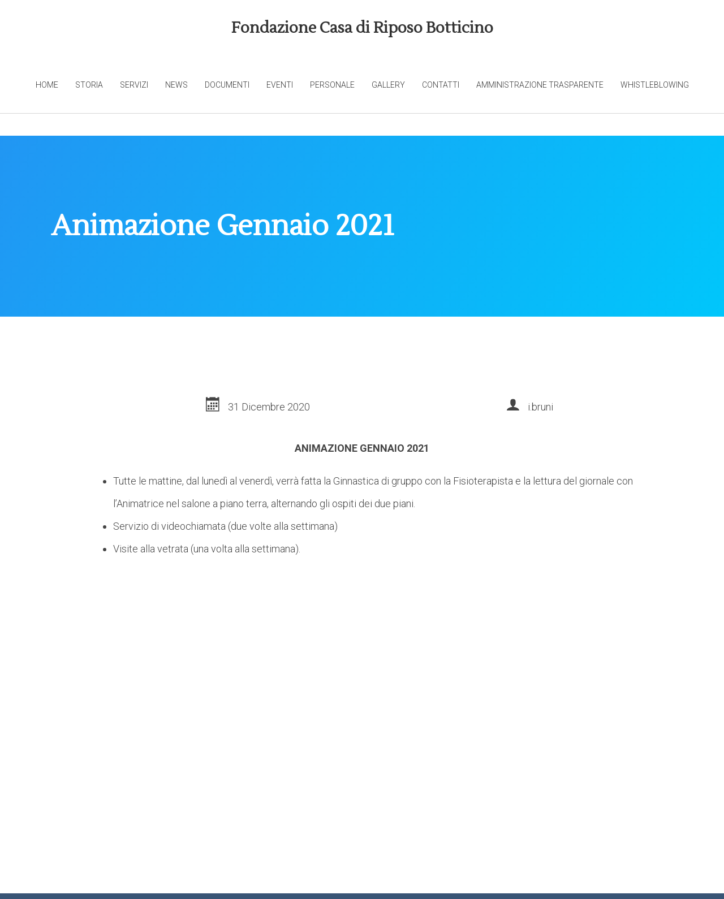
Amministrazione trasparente (540, 84)
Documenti (227, 84)
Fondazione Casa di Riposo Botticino (362, 28)
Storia (89, 84)
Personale (332, 84)
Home (47, 84)
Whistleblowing (654, 84)
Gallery (388, 84)
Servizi (134, 84)
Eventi (279, 84)
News (176, 84)
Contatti (440, 84)
